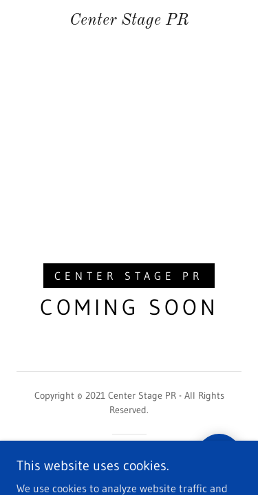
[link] (129, 21)
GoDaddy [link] (154, 458)
